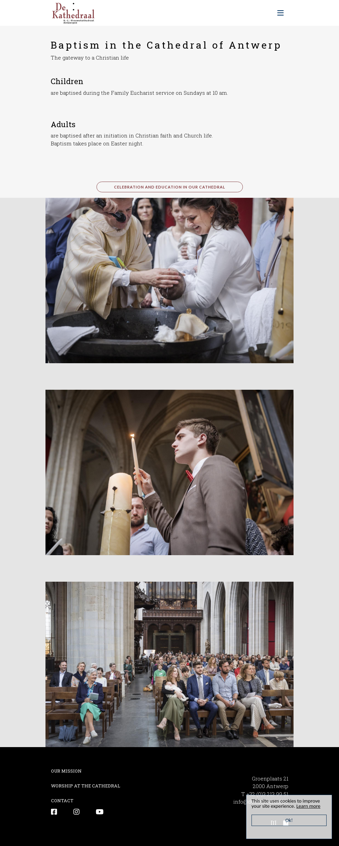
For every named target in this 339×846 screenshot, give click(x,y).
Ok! (289, 820)
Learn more (308, 806)
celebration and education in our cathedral (169, 187)
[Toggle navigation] (280, 13)
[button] (169, 279)
